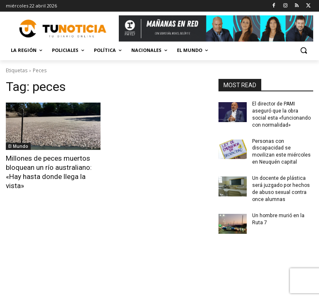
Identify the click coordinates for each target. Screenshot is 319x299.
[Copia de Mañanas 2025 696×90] (216, 28)
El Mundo (18, 146)
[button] (303, 50)
